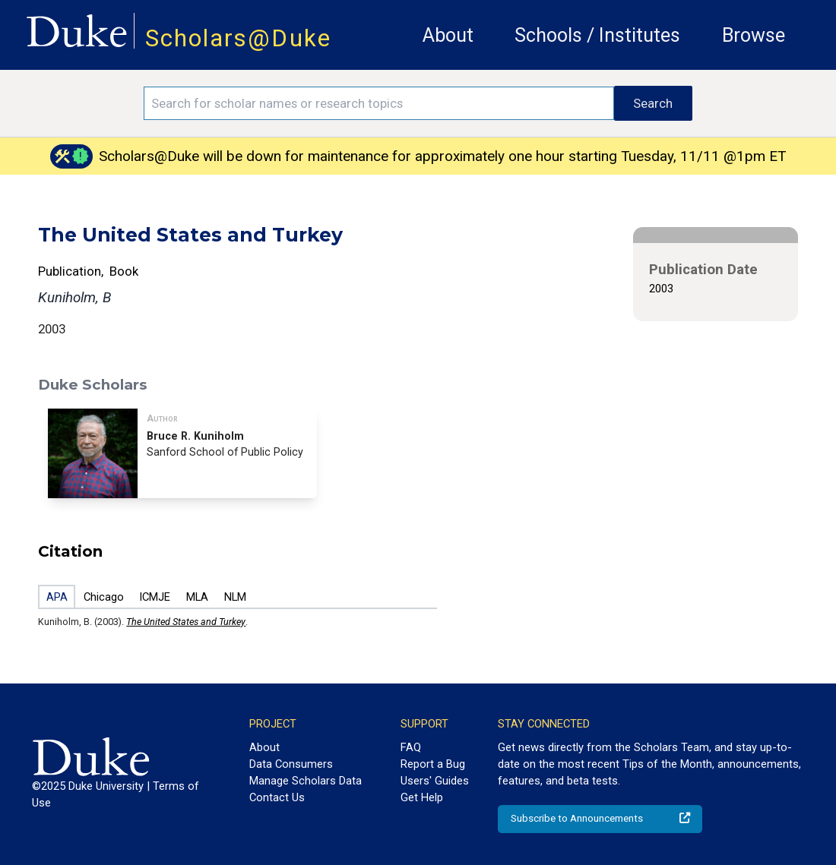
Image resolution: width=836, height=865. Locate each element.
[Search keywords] (379, 103)
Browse (753, 35)
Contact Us (277, 797)
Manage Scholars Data (305, 781)
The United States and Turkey (185, 621)
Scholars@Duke (238, 38)
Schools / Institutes (597, 35)
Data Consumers (291, 764)
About (448, 35)
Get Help (422, 797)
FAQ (411, 747)
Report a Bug (433, 764)
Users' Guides (435, 781)
